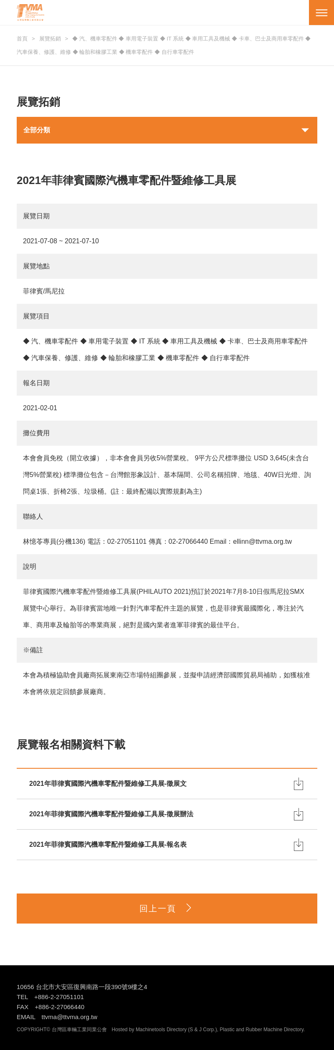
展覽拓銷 (50, 38)
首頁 (22, 38)
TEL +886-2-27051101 (50, 996)
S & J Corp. (202, 1029)
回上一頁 (166, 908)
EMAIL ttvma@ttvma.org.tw (57, 1016)
